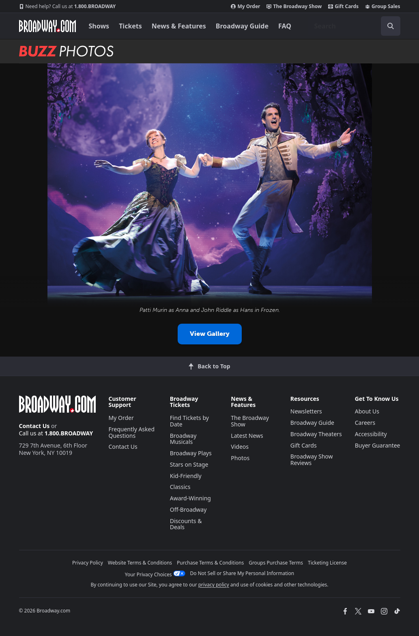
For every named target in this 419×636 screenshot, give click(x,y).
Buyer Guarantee (377, 445)
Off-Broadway (188, 509)
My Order (245, 6)
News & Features (179, 26)
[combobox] (354, 26)
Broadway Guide (242, 26)
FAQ (284, 26)
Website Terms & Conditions (140, 562)
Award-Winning (190, 498)
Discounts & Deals (186, 524)
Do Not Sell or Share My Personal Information (242, 573)
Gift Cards (343, 6)
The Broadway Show (294, 6)
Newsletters (306, 411)
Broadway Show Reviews (311, 459)
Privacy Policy (87, 562)
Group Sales (382, 6)
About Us (367, 411)
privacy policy (213, 584)
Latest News (247, 435)
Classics (180, 487)
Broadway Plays (191, 453)
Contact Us (34, 426)
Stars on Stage (189, 464)
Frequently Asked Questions (132, 432)
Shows (99, 26)
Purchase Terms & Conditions (210, 562)
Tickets (130, 26)
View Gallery (210, 333)
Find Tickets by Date (189, 421)
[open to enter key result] (390, 26)
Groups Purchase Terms (276, 562)
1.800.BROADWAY (67, 6)
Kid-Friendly (186, 476)
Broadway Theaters (316, 434)
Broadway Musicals (183, 439)
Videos (240, 446)
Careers (365, 422)
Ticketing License (327, 562)
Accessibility (371, 434)
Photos (240, 458)
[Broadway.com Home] (47, 26)
